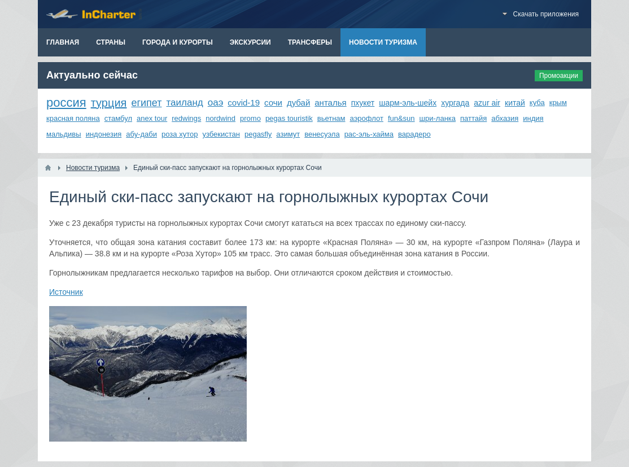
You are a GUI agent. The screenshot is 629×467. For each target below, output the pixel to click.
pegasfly (258, 134)
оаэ (216, 102)
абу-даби (141, 134)
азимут (288, 134)
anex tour (152, 118)
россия (66, 102)
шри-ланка (438, 118)
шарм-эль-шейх (407, 102)
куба (537, 102)
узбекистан (221, 134)
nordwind (220, 118)
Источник (66, 291)
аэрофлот (366, 118)
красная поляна (73, 118)
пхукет (363, 102)
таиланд (184, 102)
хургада (455, 102)
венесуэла (321, 134)
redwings (186, 118)
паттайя (473, 118)
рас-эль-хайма (369, 134)
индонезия (104, 134)
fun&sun (401, 118)
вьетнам (331, 118)
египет (146, 102)
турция (109, 103)
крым (558, 102)
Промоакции (558, 76)
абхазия (504, 118)
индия (533, 118)
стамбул (118, 118)
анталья (330, 102)
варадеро (414, 134)
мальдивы (63, 134)
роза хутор (179, 134)
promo (250, 118)
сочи (273, 102)
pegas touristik (289, 118)
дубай (298, 102)
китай (515, 102)
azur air (487, 102)
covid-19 (244, 102)
